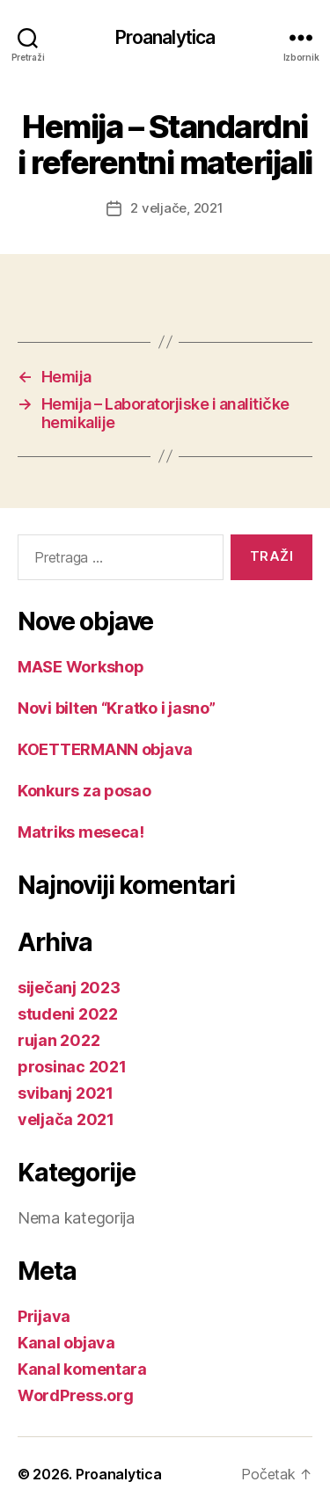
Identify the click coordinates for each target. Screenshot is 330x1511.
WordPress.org (76, 1395)
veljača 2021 (66, 1119)
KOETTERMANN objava (105, 749)
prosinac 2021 (72, 1066)
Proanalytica (165, 37)
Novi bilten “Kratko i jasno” (116, 708)
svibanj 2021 (66, 1093)
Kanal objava (66, 1342)
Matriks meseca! (81, 832)
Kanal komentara (82, 1369)
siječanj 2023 (69, 987)
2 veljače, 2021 (176, 208)
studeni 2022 (68, 1014)
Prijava (44, 1316)
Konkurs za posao (84, 790)
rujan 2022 (58, 1040)
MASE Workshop (81, 666)
